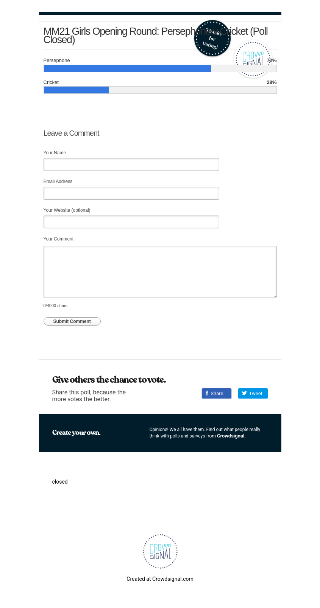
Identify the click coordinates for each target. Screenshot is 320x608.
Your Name (55, 152)
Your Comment (59, 239)
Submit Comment (72, 321)
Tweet (252, 393)
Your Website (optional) (67, 210)
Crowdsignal (231, 436)
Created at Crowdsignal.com (159, 579)
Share (214, 393)
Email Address (58, 181)
